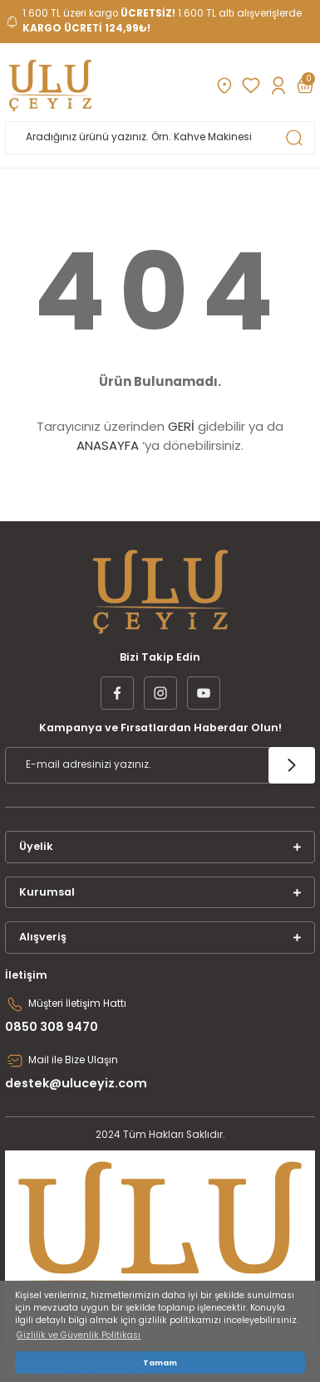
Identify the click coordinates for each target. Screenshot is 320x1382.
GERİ (181, 426)
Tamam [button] (160, 1362)
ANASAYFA (107, 445)
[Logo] (50, 85)
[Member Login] (278, 85)
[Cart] (305, 85)
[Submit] (291, 765)
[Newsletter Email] (160, 765)
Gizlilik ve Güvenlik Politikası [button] (78, 1335)
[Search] (160, 137)
